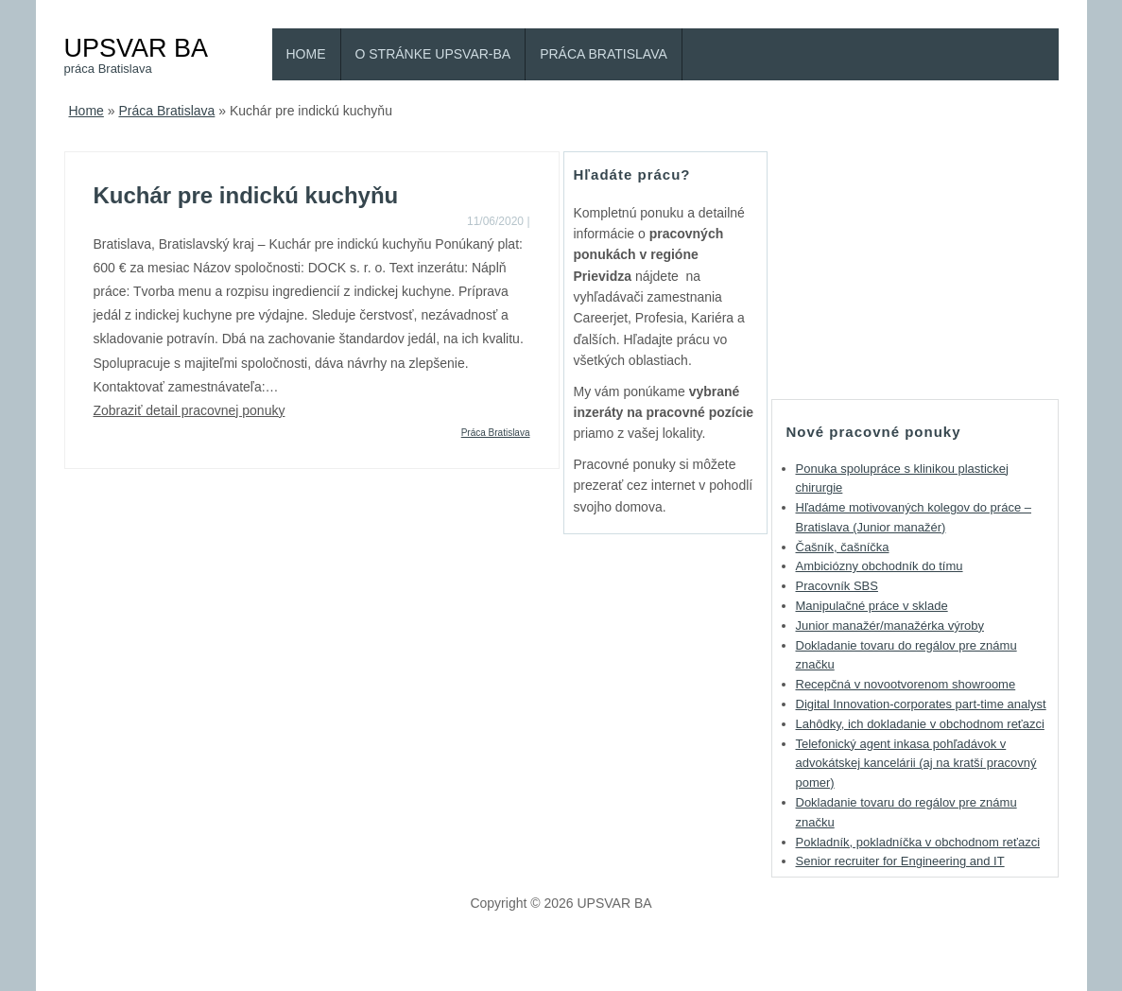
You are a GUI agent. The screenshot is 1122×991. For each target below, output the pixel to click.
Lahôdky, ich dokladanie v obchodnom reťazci (920, 724)
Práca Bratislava (603, 53)
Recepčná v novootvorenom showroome (906, 684)
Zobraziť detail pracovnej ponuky (189, 410)
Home (306, 53)
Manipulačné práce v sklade (872, 606)
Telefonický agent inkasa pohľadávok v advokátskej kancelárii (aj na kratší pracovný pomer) (916, 764)
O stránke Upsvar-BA (433, 53)
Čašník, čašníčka (842, 547)
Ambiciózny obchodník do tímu (879, 566)
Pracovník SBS (837, 586)
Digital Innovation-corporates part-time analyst (921, 704)
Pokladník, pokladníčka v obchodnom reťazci (918, 842)
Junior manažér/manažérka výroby (890, 625)
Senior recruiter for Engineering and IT (900, 861)
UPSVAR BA (136, 47)
